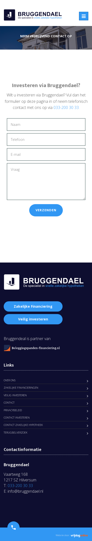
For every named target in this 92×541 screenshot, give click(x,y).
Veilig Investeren (15, 395)
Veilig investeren (33, 319)
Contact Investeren (17, 417)
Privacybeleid (13, 410)
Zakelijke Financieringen (21, 387)
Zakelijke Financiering (33, 306)
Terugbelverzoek (15, 432)
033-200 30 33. (66, 107)
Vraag (46, 181)
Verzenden (46, 210)
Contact (9, 402)
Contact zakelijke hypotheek (23, 425)
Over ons (9, 380)
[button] (13, 527)
